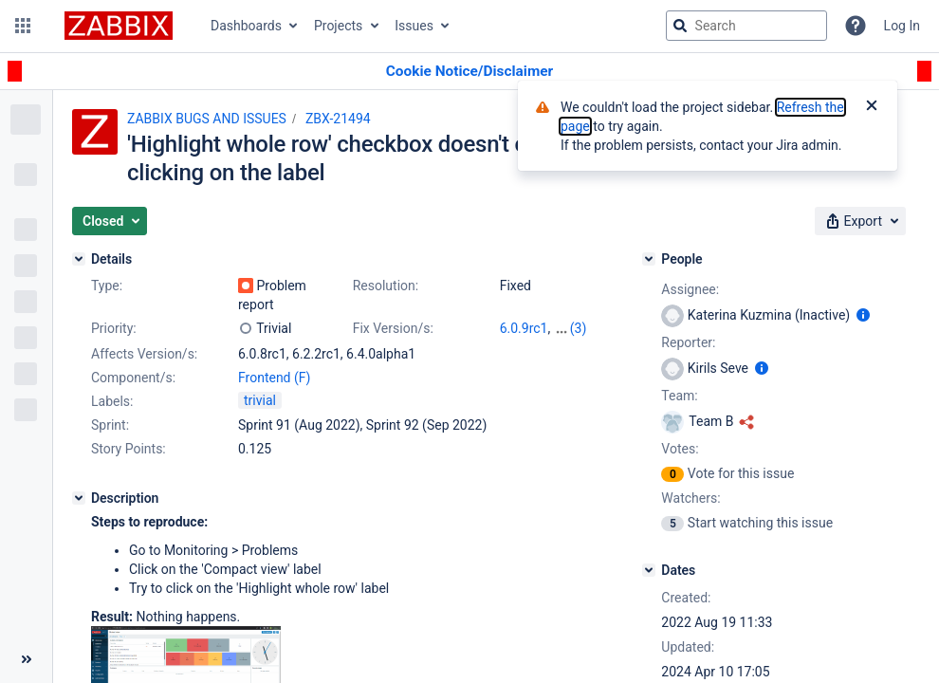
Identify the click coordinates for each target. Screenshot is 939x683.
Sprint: (110, 425)
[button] (22, 26)
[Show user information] (863, 315)
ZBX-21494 (338, 118)
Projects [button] (338, 25)
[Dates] (648, 570)
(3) (578, 328)
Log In (902, 25)
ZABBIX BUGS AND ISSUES (206, 118)
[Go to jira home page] (118, 26)
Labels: (112, 401)
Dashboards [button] (246, 25)
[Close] (871, 107)
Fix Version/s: (393, 328)
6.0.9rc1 (524, 328)
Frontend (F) (274, 377)
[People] (648, 259)
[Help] (855, 25)
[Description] (78, 498)
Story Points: (128, 448)
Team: (679, 395)
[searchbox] (746, 25)
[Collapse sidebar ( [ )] (26, 659)
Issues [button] (414, 25)
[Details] (78, 259)
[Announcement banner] (469, 71)
